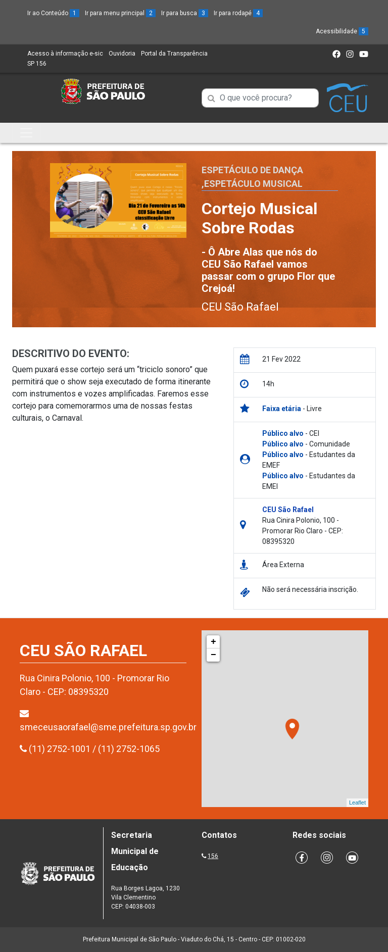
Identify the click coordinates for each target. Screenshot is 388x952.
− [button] (213, 655)
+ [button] (213, 642)
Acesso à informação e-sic (65, 53)
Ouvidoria (122, 53)
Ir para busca (184, 13)
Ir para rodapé (238, 13)
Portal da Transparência (174, 53)
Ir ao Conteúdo (53, 13)
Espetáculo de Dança (252, 170)
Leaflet (357, 802)
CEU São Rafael (240, 306)
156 (213, 856)
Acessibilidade (342, 31)
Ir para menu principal (120, 13)
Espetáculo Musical (253, 183)
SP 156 (36, 63)
